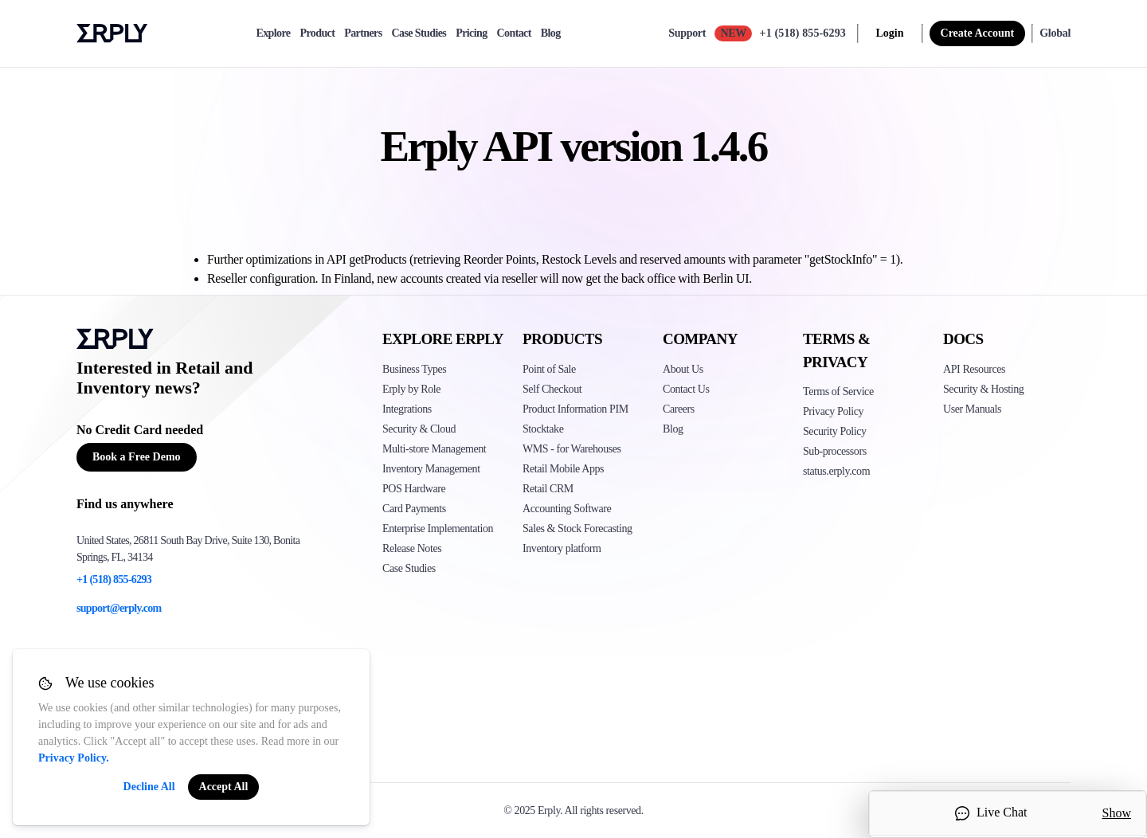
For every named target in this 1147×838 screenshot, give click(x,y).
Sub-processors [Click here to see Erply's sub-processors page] (835, 451)
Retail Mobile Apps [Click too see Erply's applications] (563, 469)
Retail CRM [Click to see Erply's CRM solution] (548, 489)
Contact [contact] (514, 33)
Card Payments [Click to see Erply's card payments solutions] (414, 509)
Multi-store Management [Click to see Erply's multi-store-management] (434, 449)
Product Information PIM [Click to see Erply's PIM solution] (575, 409)
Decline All (149, 787)
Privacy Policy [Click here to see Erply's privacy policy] (833, 411)
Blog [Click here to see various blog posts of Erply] (673, 429)
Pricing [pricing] (471, 33)
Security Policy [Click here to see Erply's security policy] (835, 431)
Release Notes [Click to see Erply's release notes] (411, 548)
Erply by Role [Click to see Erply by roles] (411, 389)
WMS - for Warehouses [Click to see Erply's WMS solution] (572, 449)
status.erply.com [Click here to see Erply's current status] (836, 471)
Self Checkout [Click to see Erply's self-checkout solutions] (552, 389)
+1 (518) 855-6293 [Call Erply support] (803, 33)
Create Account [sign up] (978, 33)
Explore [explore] (273, 33)
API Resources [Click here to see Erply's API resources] (974, 369)
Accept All (224, 787)
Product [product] (317, 33)
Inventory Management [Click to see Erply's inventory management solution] (431, 469)
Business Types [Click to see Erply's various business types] (414, 369)
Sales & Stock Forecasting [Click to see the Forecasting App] (577, 529)
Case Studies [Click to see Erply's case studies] (409, 568)
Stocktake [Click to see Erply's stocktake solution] (543, 429)
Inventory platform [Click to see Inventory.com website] (562, 548)
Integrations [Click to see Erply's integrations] (407, 409)
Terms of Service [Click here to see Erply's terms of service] (838, 391)
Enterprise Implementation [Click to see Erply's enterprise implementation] (437, 529)
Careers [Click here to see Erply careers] (679, 409)
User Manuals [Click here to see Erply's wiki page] (972, 409)
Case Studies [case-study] (419, 33)
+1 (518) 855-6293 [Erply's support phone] (113, 579)
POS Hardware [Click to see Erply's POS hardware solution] (413, 489)
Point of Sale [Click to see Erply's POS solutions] (549, 369)
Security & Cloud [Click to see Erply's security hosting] (419, 429)
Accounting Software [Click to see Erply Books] (567, 509)
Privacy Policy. (73, 758)
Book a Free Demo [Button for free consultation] (136, 457)
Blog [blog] (551, 33)
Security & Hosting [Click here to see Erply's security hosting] (983, 389)
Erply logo (112, 33)
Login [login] (890, 33)
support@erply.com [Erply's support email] (119, 608)
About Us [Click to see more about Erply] (683, 369)
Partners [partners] (363, 33)
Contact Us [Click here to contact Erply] (686, 389)
